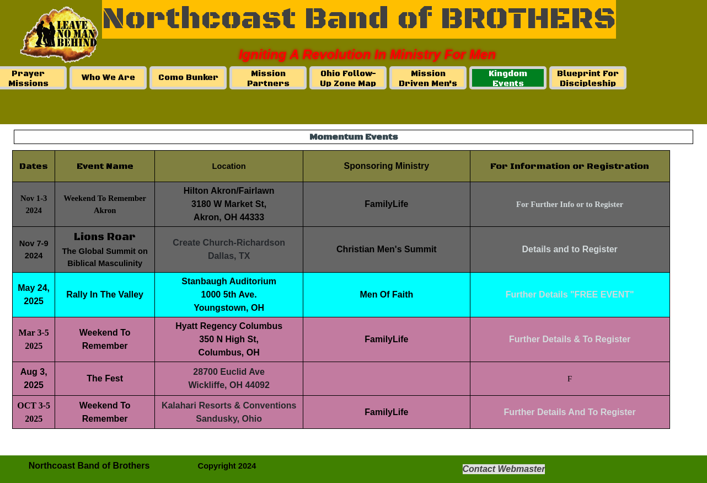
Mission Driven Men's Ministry (428, 84)
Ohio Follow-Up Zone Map (348, 79)
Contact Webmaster (504, 469)
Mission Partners (268, 79)
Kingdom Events (508, 79)
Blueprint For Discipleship (588, 79)
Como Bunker (188, 78)
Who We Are (108, 78)
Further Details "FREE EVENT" (570, 294)
